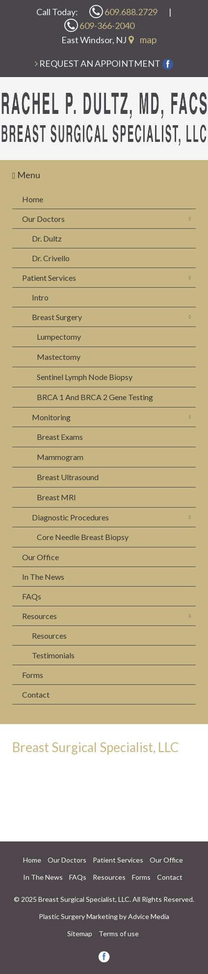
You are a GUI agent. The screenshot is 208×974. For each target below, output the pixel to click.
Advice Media (148, 916)
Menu (26, 174)
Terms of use (119, 933)
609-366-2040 (99, 25)
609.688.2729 (123, 11)
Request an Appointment (99, 63)
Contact (36, 694)
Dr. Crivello (51, 258)
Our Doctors (43, 218)
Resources (39, 616)
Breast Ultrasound (68, 477)
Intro (40, 297)
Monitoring (51, 417)
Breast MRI (56, 497)
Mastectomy (58, 356)
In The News (43, 576)
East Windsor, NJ (94, 39)
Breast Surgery (57, 317)
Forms (32, 674)
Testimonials (53, 655)
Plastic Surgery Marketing (78, 916)
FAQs (31, 596)
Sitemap (79, 933)
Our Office (40, 557)
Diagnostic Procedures (70, 517)
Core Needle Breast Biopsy (83, 536)
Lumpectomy (59, 336)
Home (32, 199)
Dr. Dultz (47, 238)
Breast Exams (60, 436)
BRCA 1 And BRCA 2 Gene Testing (95, 397)
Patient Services (49, 277)
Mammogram (60, 456)
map (142, 39)
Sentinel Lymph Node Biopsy (84, 376)
